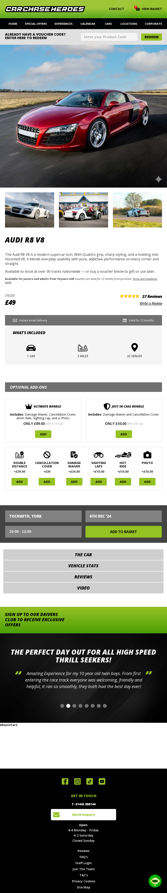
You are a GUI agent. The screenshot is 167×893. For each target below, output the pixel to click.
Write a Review (151, 303)
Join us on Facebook (65, 781)
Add (43, 434)
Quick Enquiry (83, 814)
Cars (108, 24)
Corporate (153, 24)
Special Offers (36, 24)
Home (12, 24)
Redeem (152, 37)
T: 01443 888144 (83, 804)
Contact (114, 9)
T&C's (83, 875)
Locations (128, 24)
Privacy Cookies (83, 881)
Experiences (64, 24)
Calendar (87, 24)
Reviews (83, 851)
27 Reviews (152, 296)
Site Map (83, 887)
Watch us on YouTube (102, 781)
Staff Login (83, 863)
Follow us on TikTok (89, 781)
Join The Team (83, 869)
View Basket (149, 8)
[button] (62, 706)
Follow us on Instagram (77, 781)
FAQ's (84, 857)
